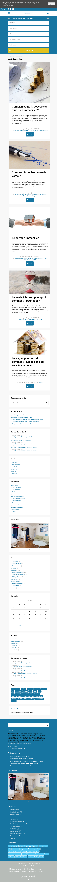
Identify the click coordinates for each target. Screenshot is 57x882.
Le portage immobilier (25, 238)
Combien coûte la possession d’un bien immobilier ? (25, 421)
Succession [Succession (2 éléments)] (39, 696)
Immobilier (16, 130)
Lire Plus (29, 134)
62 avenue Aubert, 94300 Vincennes (20, 744)
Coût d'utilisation (16, 487)
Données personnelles (29, 872)
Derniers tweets (16, 709)
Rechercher (21, 51)
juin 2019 (14, 467)
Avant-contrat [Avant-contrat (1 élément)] (15, 689)
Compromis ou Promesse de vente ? (21, 424)
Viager (34, 196)
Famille (14, 492)
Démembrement (19, 194)
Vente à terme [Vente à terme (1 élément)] (39, 698)
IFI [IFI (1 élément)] (12, 691)
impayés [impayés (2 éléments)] (25, 691)
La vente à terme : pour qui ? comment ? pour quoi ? (25, 443)
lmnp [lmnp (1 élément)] (35, 691)
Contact (38, 869)
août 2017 (14, 471)
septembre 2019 (16, 464)
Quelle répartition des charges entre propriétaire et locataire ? (27, 419)
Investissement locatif (26, 130)
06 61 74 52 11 (14, 746)
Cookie (41, 872)
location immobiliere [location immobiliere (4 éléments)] (17, 693)
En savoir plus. (10, 5)
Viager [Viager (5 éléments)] (14, 701)
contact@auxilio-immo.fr (17, 748)
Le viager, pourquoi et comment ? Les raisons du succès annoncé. (28, 362)
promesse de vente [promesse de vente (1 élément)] (17, 696)
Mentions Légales (15, 869)
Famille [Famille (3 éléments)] (36, 689)
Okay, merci (51, 3)
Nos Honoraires (29, 869)
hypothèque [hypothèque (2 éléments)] (43, 689)
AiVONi (33, 876)
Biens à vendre (14, 872)
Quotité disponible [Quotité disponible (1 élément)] (29, 696)
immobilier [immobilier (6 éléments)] (18, 691)
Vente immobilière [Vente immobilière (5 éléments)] (29, 698)
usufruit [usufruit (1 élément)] (20, 698)
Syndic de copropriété (17, 507)
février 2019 (15, 469)
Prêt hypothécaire (16, 500)
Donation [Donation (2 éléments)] (30, 689)
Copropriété (15, 485)
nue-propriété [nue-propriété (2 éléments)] (28, 693)
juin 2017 (14, 473)
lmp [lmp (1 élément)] (39, 691)
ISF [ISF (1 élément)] (30, 691)
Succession (15, 503)
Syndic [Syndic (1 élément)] (14, 698)
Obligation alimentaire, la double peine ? (22, 417)
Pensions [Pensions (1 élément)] (36, 693)
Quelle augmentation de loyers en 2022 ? (22, 415)
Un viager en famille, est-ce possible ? (22, 437)
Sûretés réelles (16, 505)
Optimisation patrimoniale (40, 130)
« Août (19, 625)
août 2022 (14, 462)
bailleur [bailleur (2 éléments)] (23, 689)
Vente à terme (27, 196)
